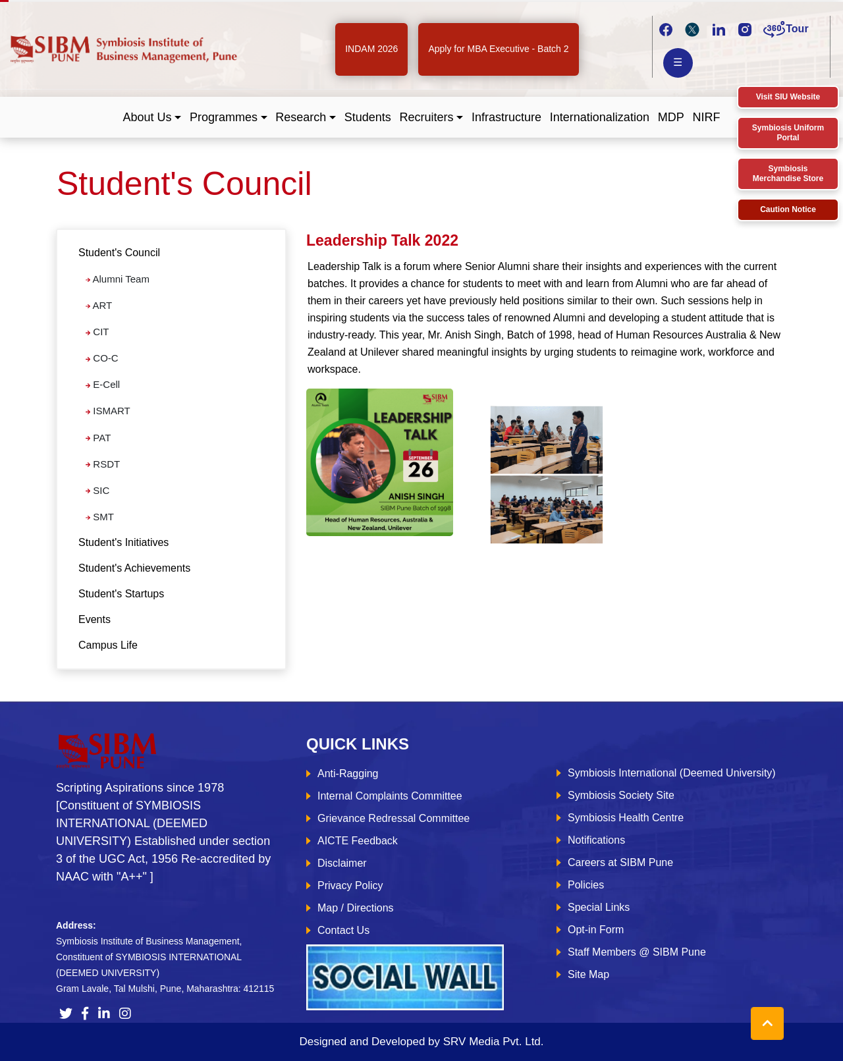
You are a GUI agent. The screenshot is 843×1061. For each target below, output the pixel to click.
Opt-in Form (596, 929)
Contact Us (343, 930)
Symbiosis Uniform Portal (788, 132)
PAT (98, 437)
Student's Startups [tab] (121, 593)
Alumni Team (118, 279)
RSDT (103, 464)
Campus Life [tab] (108, 645)
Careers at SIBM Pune (620, 862)
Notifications (596, 840)
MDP (671, 117)
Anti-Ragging (348, 773)
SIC (97, 490)
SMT (100, 516)
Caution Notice (788, 209)
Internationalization (599, 117)
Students (367, 117)
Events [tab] (94, 619)
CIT (97, 331)
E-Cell (103, 384)
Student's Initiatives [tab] (123, 542)
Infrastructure (506, 117)
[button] (152, 117)
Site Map (588, 974)
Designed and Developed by (421, 1041)
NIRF (706, 117)
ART (99, 305)
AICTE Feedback (357, 840)
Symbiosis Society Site (621, 795)
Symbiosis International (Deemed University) (672, 772)
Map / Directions (355, 907)
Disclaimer (342, 863)
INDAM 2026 (371, 48)
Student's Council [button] (119, 252)
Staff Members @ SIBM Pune (637, 952)
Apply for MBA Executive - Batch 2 (498, 48)
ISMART (108, 410)
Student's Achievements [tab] (134, 568)
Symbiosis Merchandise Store (788, 173)
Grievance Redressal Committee (393, 818)
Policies (586, 884)
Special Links (599, 907)
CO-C (102, 358)
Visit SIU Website (788, 96)
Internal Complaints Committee (389, 796)
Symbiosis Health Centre (626, 817)
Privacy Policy (350, 885)
